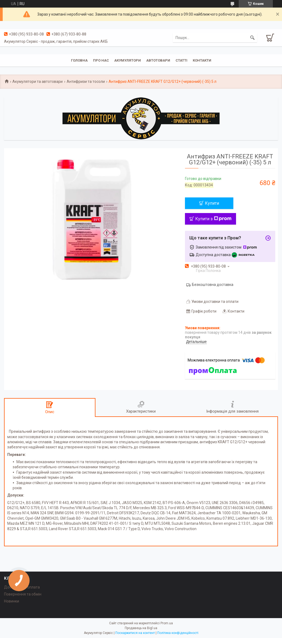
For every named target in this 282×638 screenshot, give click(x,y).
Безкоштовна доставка (212, 284)
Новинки (11, 601)
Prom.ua (166, 623)
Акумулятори (127, 60)
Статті (181, 60)
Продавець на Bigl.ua (141, 628)
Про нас (101, 60)
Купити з (213, 218)
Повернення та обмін (22, 594)
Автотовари (158, 60)
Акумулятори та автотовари (37, 81)
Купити (212, 203)
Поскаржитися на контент (135, 633)
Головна (79, 60)
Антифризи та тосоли (86, 81)
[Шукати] (252, 37)
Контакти (202, 60)
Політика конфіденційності (177, 633)
